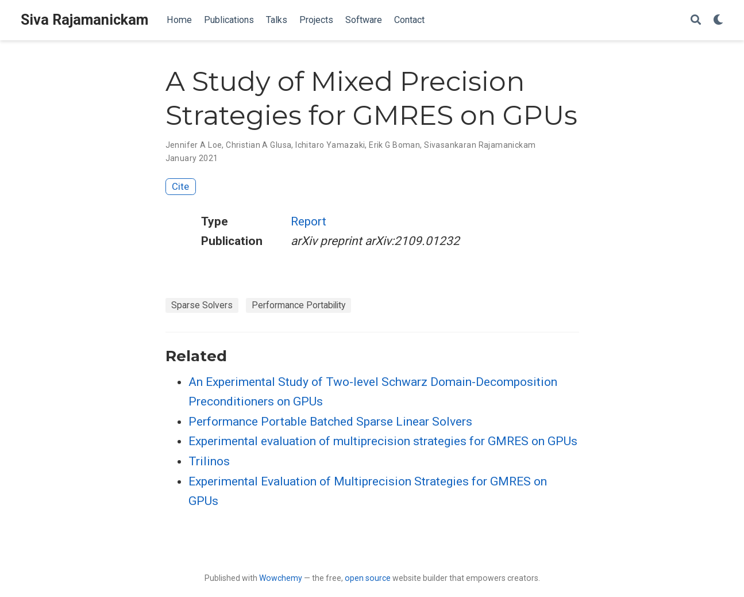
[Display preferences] (718, 20)
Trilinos (209, 461)
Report (308, 221)
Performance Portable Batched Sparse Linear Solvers (330, 421)
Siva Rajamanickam (84, 20)
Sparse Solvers (202, 305)
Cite (180, 186)
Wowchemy (280, 578)
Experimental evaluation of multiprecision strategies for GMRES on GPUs (382, 441)
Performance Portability (298, 305)
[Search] (696, 20)
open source (368, 578)
